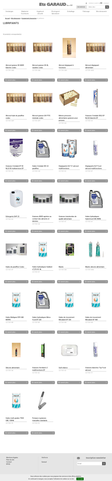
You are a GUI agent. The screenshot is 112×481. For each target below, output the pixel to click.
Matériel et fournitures (25, 12)
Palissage (86, 11)
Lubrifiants (41, 18)
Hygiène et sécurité (40, 12)
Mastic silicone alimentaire (94, 267)
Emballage (70, 11)
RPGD (8, 464)
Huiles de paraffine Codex (15, 267)
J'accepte (80, 479)
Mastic (61, 267)
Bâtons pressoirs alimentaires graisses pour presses (68, 118)
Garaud (44, 462)
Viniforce (45, 457)
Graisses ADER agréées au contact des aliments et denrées (41, 218)
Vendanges (9, 11)
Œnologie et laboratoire (55, 12)
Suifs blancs (63, 368)
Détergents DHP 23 (12, 216)
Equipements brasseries (29, 18)
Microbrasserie (101, 11)
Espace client (93, 3)
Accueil (7, 18)
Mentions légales (12, 457)
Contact (106, 3)
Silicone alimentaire (13, 368)
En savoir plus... (10, 80)
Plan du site (10, 460)
